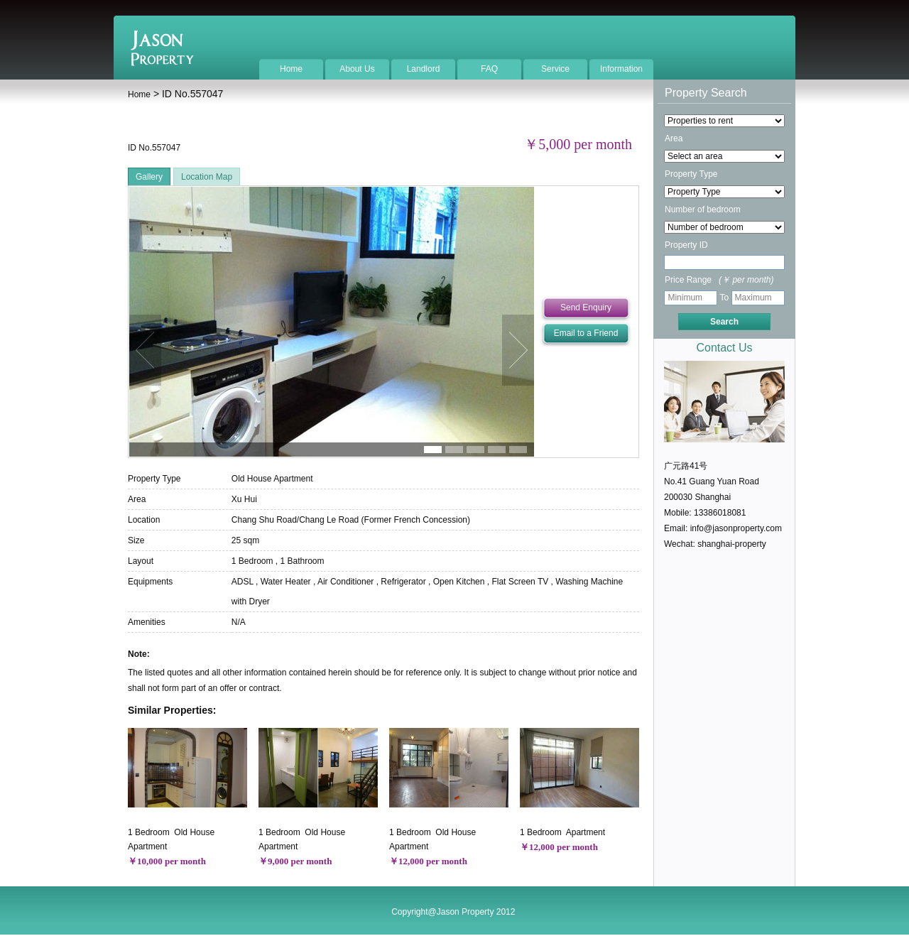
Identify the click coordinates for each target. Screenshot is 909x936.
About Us (356, 69)
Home (291, 69)
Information (621, 69)
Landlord (423, 69)
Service (555, 69)
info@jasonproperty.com (736, 528)
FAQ (489, 69)
